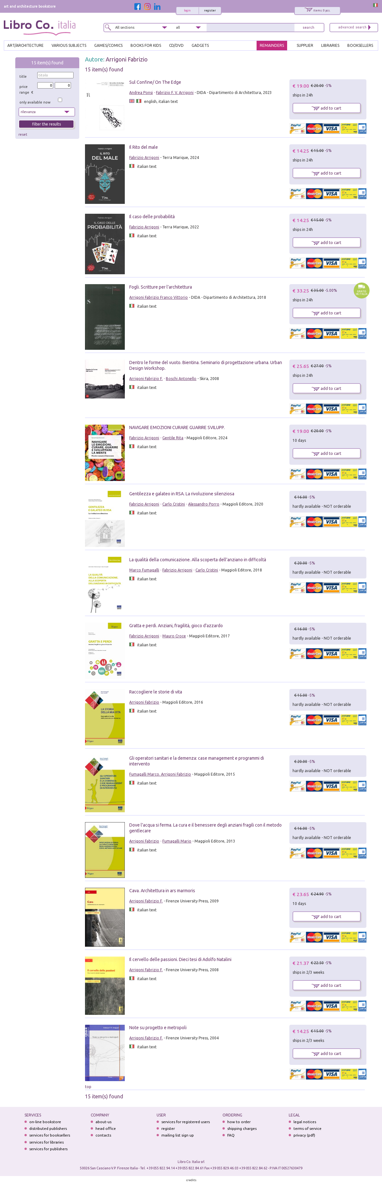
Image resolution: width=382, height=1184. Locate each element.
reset (22, 134)
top (88, 1087)
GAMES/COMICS (108, 45)
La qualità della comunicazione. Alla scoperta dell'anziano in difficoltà (197, 559)
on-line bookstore (45, 1122)
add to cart (326, 108)
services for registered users (185, 1122)
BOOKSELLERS (360, 45)
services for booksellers (49, 1135)
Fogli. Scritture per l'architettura (160, 287)
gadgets (200, 45)
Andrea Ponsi (141, 92)
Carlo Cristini (173, 504)
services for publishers (48, 1149)
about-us (103, 1122)
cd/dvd (176, 45)
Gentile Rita (172, 438)
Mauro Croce (174, 636)
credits (191, 1180)
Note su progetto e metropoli (158, 1027)
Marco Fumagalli (144, 570)
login (187, 10)
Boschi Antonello (181, 379)
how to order (239, 1122)
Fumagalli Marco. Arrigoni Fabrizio (160, 774)
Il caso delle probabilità (152, 216)
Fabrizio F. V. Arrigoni (175, 92)
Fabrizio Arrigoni (144, 157)
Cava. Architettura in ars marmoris (162, 890)
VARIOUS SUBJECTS (69, 45)
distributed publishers (48, 1128)
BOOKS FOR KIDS (146, 45)
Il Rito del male (143, 147)
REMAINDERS (272, 45)
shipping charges (242, 1128)
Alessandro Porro (203, 504)
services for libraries (46, 1142)
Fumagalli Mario (176, 841)
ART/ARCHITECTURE (25, 45)
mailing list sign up (177, 1135)
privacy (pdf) (304, 1135)
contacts (103, 1135)
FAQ (231, 1135)
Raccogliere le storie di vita (155, 691)
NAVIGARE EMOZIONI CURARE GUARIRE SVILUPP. (177, 427)
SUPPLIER (305, 45)
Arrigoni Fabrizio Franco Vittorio (158, 297)
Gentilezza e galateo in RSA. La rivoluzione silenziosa (181, 493)
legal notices (305, 1122)
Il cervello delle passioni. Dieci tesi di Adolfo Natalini (180, 959)
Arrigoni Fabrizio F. (146, 379)
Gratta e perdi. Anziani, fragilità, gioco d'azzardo (176, 625)
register (210, 10)
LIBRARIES (330, 45)
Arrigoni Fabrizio (127, 59)
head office (106, 1128)
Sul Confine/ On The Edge (155, 82)
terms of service (308, 1128)
